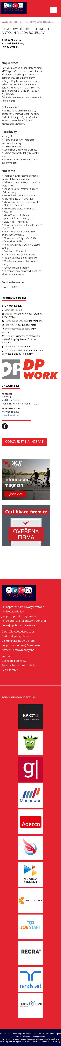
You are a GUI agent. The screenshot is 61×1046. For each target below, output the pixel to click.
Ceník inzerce (10, 670)
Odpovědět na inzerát (24, 441)
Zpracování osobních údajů (18, 665)
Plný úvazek (11, 46)
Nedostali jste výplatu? (15, 636)
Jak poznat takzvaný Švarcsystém (22, 645)
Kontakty (7, 656)
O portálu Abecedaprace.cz (18, 631)
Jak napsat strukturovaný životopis (23, 607)
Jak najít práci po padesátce (18, 625)
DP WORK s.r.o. (12, 40)
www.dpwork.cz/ (10, 415)
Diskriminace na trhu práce (18, 641)
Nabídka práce (7, 22)
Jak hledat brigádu (13, 611)
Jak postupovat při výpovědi (19, 616)
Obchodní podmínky (14, 661)
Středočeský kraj (14, 43)
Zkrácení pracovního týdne (18, 650)
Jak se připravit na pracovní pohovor (24, 620)
